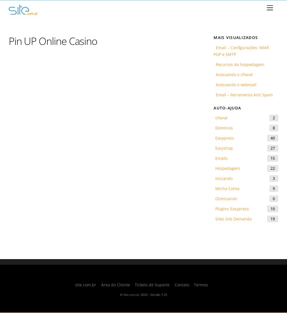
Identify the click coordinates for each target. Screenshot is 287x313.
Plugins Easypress (232, 208)
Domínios (224, 128)
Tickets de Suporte (152, 284)
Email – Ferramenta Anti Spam (243, 94)
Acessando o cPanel (233, 74)
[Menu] (270, 8)
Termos (201, 284)
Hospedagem (227, 168)
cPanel (221, 117)
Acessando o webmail (235, 84)
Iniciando (224, 178)
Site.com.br (131, 295)
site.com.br (85, 284)
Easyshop (224, 148)
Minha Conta (227, 188)
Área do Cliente (115, 284)
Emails (221, 158)
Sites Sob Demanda (233, 218)
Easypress (224, 138)
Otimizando (226, 198)
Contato (182, 284)
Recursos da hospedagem (239, 64)
